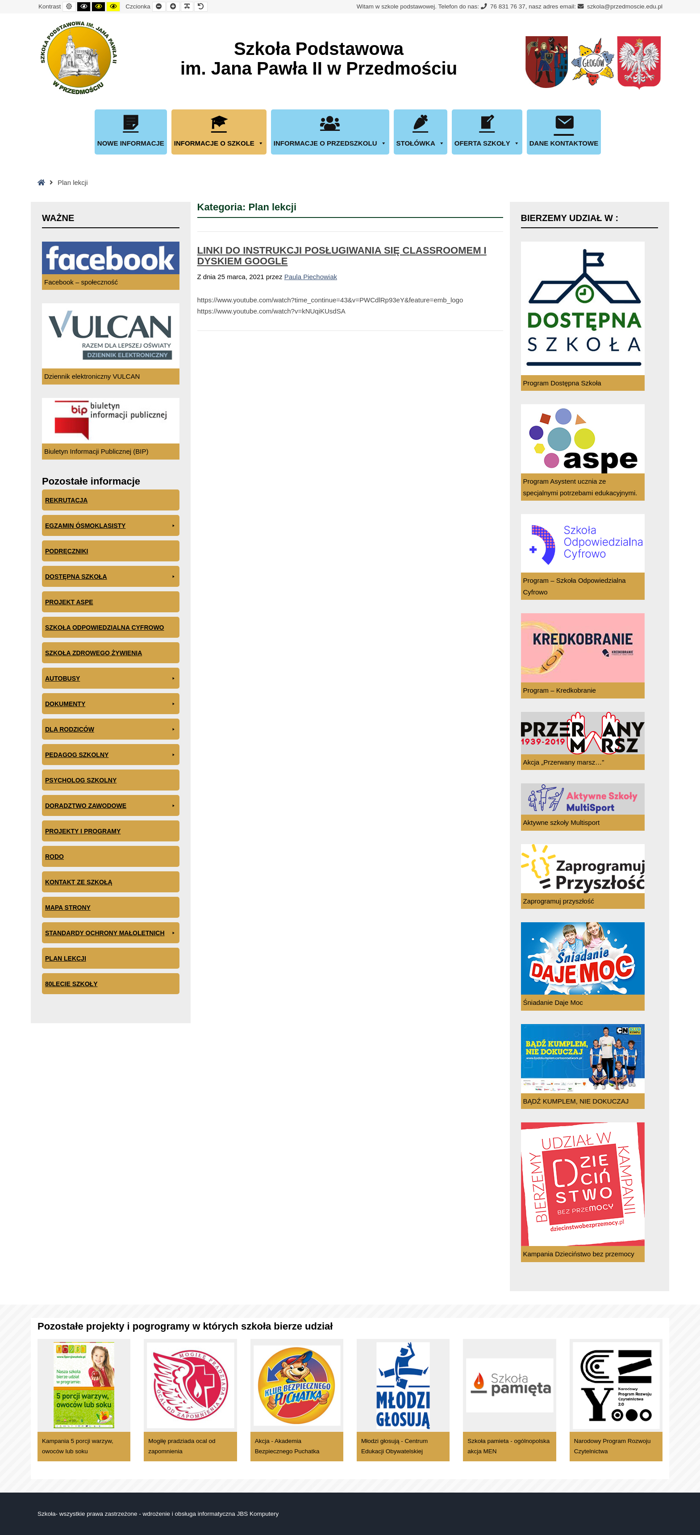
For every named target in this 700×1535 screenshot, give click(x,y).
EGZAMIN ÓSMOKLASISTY (110, 526)
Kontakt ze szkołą (78, 882)
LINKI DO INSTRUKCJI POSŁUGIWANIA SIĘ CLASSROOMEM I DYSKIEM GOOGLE (342, 256)
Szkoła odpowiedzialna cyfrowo (104, 627)
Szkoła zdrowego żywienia (93, 653)
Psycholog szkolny (81, 780)
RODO (54, 856)
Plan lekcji (65, 958)
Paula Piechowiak (310, 276)
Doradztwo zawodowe (110, 806)
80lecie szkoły (71, 983)
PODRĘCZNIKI (66, 551)
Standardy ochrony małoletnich (110, 933)
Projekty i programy (83, 831)
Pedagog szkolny (110, 755)
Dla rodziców (110, 729)
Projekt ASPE (69, 602)
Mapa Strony (68, 907)
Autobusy (110, 678)
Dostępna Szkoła (110, 577)
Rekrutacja (66, 500)
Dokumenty (110, 704)
